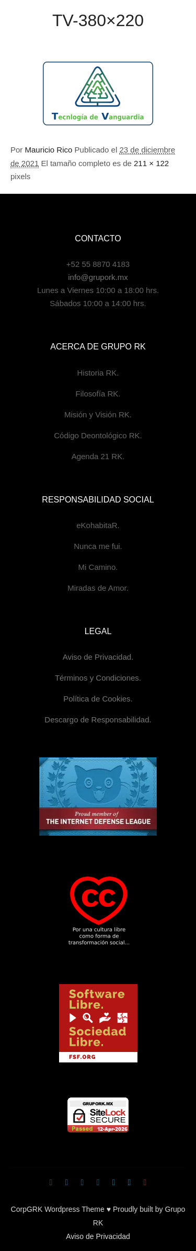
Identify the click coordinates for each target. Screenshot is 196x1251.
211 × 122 (151, 163)
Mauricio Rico (49, 149)
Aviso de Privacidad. (98, 656)
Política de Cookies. (98, 698)
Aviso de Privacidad (98, 1236)
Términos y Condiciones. (98, 677)
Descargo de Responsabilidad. (97, 719)
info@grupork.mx (98, 277)
